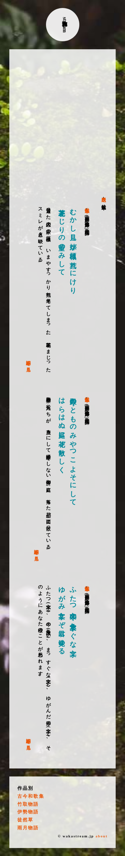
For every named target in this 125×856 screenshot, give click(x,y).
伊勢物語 (28, 811)
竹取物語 (28, 804)
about (102, 836)
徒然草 (86, 206)
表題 (103, 194)
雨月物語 (28, 827)
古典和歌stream (65, 25)
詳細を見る (28, 363)
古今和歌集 (30, 796)
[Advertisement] (62, 123)
